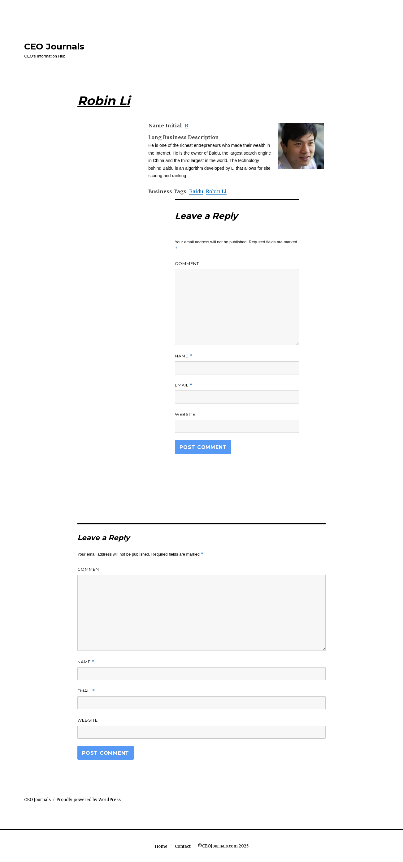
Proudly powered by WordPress (88, 799)
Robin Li (216, 191)
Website (185, 414)
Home (161, 846)
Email (184, 385)
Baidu (196, 191)
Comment (187, 263)
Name (183, 356)
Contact (183, 846)
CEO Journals (54, 46)
